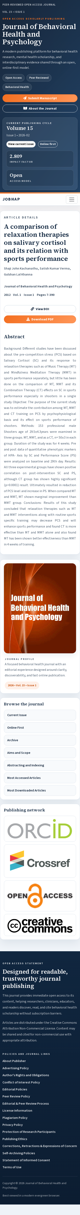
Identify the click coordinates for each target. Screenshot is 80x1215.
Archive (12, 740)
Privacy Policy (12, 1125)
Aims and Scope (18, 752)
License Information (17, 1110)
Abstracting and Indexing (25, 765)
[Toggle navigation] (72, 199)
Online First (15, 727)
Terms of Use (11, 1167)
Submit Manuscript (40, 98)
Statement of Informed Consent (26, 1160)
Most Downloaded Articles (26, 790)
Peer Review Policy (16, 1096)
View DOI (40, 309)
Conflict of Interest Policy (21, 1082)
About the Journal (40, 108)
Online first (48, 144)
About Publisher (14, 1061)
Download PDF (40, 319)
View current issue (21, 144)
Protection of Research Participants (28, 1132)
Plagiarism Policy (14, 1118)
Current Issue (17, 715)
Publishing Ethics (14, 1139)
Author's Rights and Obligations (25, 1075)
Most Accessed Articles (24, 778)
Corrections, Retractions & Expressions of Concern (39, 1146)
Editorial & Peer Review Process (25, 1103)
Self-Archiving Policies (18, 1153)
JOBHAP (11, 199)
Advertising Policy (15, 1068)
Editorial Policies (14, 1089)
